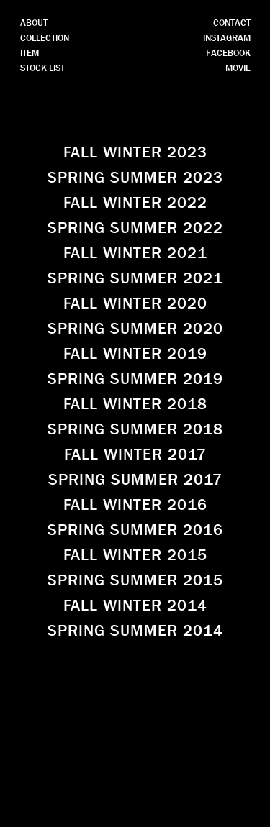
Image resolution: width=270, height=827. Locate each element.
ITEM (29, 53)
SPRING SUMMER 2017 (135, 480)
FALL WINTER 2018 (135, 404)
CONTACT (232, 23)
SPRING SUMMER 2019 (135, 379)
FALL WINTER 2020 (135, 303)
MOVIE (238, 68)
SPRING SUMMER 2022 (135, 228)
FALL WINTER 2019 (135, 354)
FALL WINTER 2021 (135, 253)
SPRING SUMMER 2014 (135, 631)
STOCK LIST (42, 68)
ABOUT (34, 23)
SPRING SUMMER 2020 (135, 329)
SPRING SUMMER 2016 (135, 530)
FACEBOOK (228, 53)
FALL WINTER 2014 (135, 605)
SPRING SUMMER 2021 (135, 278)
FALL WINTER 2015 (135, 555)
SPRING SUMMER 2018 (135, 429)
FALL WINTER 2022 (135, 203)
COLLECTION (44, 38)
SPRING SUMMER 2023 (135, 178)
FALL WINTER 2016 (135, 505)
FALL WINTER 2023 (135, 152)
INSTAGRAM (227, 38)
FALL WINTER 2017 (135, 454)
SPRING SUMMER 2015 (135, 580)
